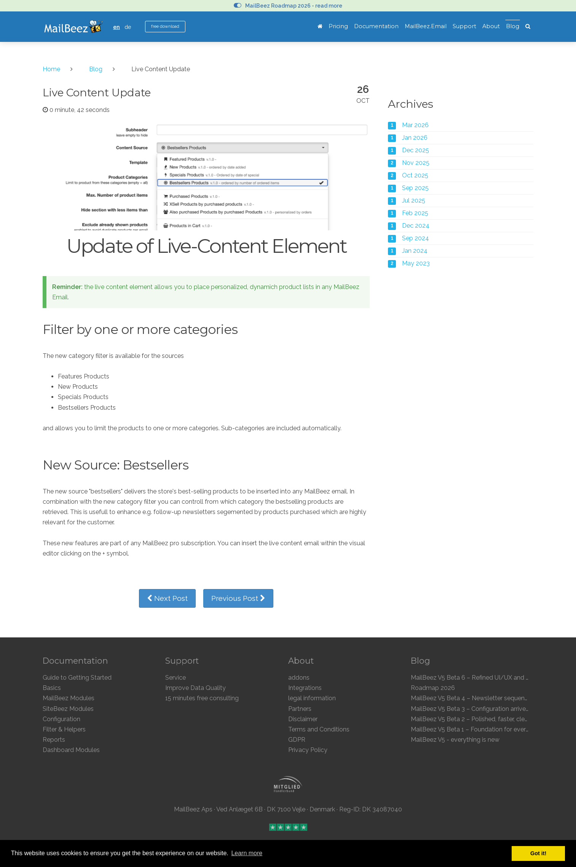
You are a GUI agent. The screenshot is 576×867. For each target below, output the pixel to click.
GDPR (296, 739)
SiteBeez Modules (68, 708)
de (127, 27)
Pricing (338, 26)
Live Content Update (97, 92)
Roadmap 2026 (433, 687)
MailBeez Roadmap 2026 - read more (288, 6)
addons (299, 677)
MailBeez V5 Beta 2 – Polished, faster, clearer (473, 719)
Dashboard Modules (71, 750)
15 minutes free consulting (202, 698)
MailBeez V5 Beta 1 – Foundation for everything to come (490, 729)
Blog (512, 26)
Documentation (376, 26)
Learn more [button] (246, 853)
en (116, 27)
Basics (52, 687)
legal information (312, 698)
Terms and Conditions (318, 729)
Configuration (61, 719)
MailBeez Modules (68, 698)
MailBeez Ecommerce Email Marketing (73, 26)
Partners (299, 708)
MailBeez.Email (426, 26)
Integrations (305, 687)
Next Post (167, 598)
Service (175, 677)
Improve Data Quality (195, 687)
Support (464, 26)
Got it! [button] (538, 853)
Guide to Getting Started (77, 677)
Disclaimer (303, 719)
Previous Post (238, 598)
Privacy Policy (307, 750)
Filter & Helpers (64, 729)
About (491, 26)
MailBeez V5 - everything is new (455, 739)
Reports (54, 739)
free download (165, 26)
